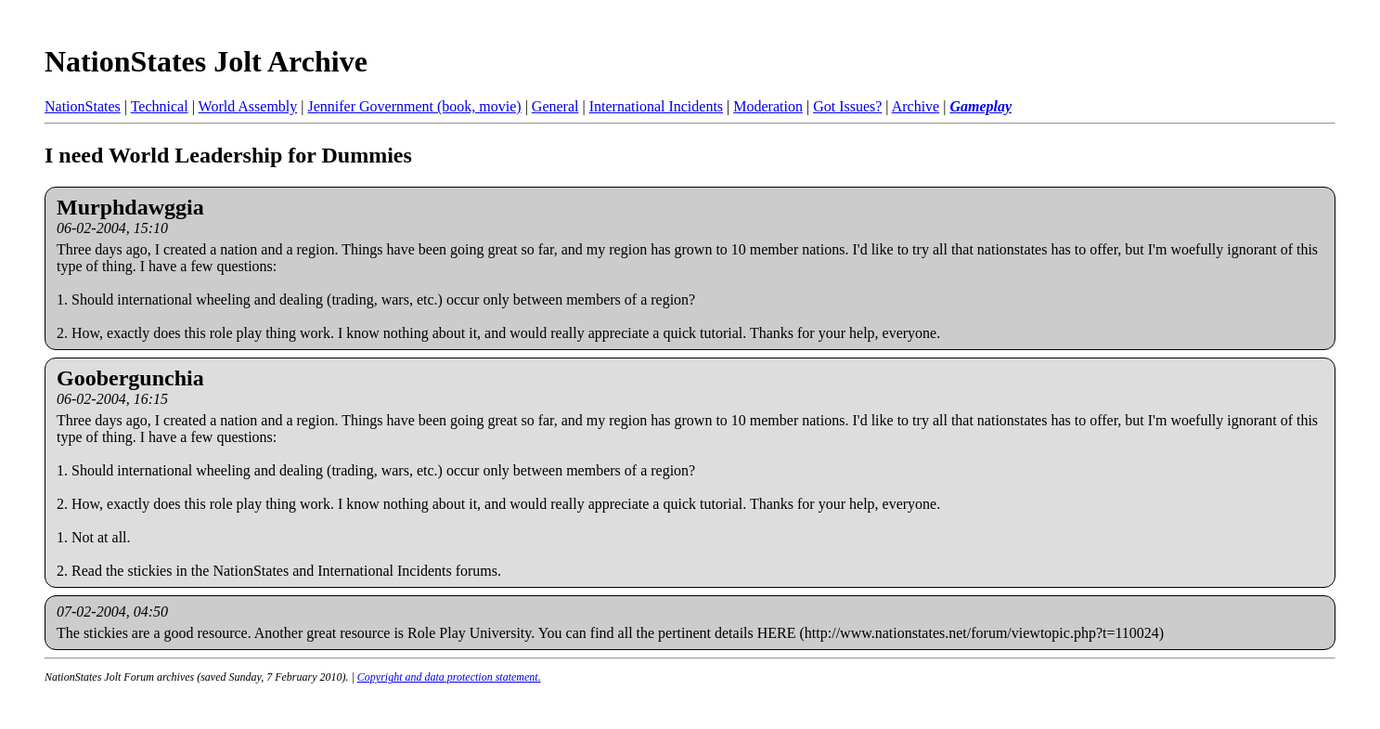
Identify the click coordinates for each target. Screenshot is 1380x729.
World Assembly (248, 106)
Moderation (768, 106)
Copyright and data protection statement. (449, 676)
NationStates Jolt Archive (206, 61)
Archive (916, 106)
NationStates (83, 106)
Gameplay (980, 106)
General (555, 106)
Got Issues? (847, 106)
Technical (159, 106)
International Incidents (656, 106)
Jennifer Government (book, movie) (414, 106)
